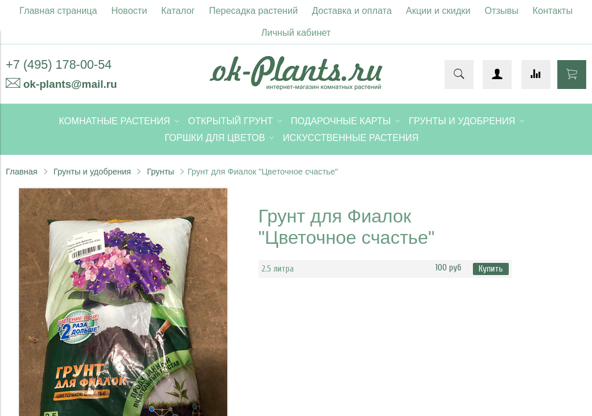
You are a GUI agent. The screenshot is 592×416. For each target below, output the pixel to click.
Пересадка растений (253, 11)
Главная (22, 171)
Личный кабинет (296, 33)
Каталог (178, 11)
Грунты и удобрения (92, 171)
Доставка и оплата (352, 11)
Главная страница (58, 11)
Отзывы (501, 11)
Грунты (160, 171)
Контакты (552, 11)
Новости (129, 11)
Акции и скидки (438, 11)
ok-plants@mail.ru (70, 84)
